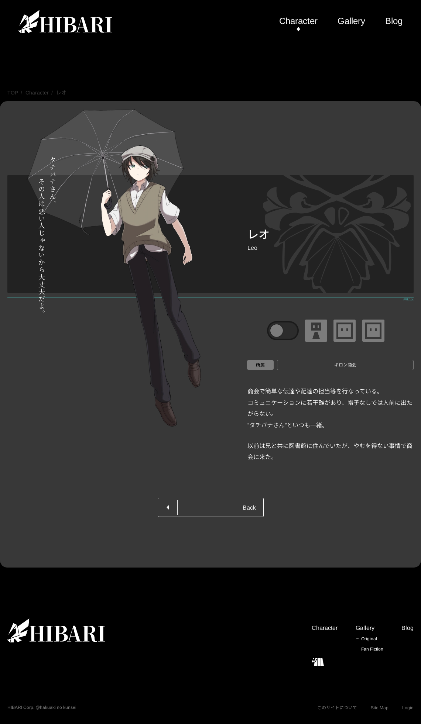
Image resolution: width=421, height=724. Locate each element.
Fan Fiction (372, 649)
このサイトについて (337, 707)
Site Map (380, 707)
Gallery (351, 21)
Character (298, 21)
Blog (394, 21)
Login (408, 707)
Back (249, 507)
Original (369, 638)
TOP (12, 93)
